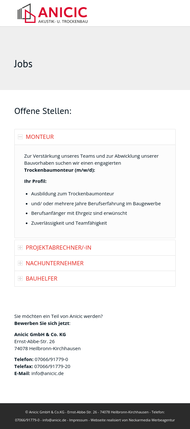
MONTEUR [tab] (36, 136)
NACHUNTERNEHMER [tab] (51, 263)
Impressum (78, 420)
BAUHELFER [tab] (37, 278)
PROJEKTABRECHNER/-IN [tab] (54, 247)
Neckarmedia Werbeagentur (152, 420)
